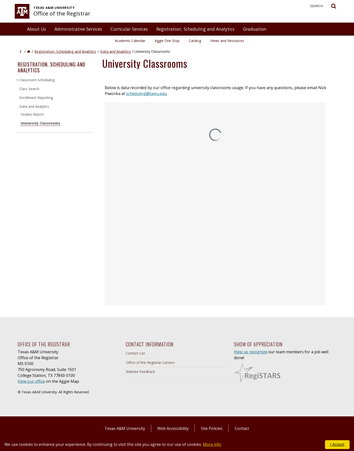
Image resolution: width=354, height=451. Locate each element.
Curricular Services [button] (129, 29)
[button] (20, 51)
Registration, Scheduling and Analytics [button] (195, 29)
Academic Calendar (130, 40)
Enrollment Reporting (36, 97)
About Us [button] (36, 29)
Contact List (135, 353)
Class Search (29, 88)
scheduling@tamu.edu (146, 93)
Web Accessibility (173, 428)
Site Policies (211, 428)
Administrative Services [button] (78, 29)
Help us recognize (250, 352)
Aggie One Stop (167, 40)
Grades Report (32, 114)
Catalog (195, 40)
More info (212, 444)
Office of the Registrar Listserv (150, 362)
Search (323, 6)
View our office (31, 381)
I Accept (337, 444)
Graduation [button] (254, 29)
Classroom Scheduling (37, 80)
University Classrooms (40, 123)
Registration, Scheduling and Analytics (65, 51)
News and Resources (227, 40)
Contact (242, 428)
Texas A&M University (124, 428)
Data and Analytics (115, 51)
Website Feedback (140, 371)
